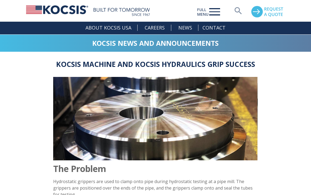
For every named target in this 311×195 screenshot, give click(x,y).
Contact (214, 27)
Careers (155, 27)
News (185, 27)
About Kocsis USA (108, 27)
